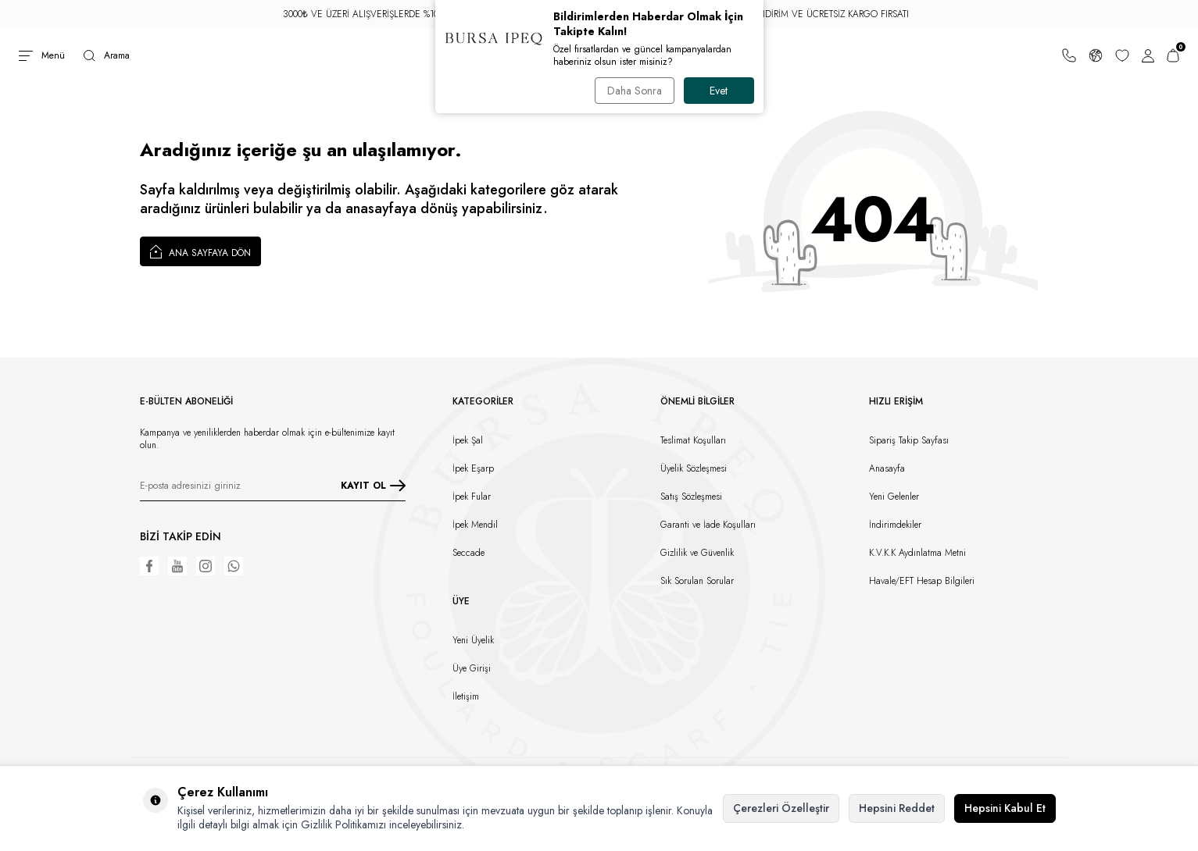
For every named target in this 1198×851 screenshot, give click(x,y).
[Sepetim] (1173, 55)
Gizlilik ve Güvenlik (697, 553)
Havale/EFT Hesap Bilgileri (921, 581)
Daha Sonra (634, 90)
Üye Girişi (471, 668)
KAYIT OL (373, 485)
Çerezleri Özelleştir (781, 808)
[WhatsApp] (233, 566)
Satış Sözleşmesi (691, 497)
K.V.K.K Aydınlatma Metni (917, 553)
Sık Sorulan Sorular (697, 581)
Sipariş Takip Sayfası (909, 440)
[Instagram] (205, 566)
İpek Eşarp (473, 468)
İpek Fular (471, 497)
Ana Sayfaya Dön (200, 251)
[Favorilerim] (1122, 55)
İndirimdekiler (895, 525)
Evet (719, 90)
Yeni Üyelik (473, 640)
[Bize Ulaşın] (1069, 55)
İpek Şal (467, 440)
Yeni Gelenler (894, 497)
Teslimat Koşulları (693, 440)
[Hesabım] (1148, 55)
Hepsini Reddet (897, 808)
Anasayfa (887, 468)
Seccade (468, 553)
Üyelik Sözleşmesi (693, 468)
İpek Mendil (475, 525)
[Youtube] (177, 566)
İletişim (465, 696)
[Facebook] (149, 566)
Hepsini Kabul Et (1005, 808)
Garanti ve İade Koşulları (708, 525)
